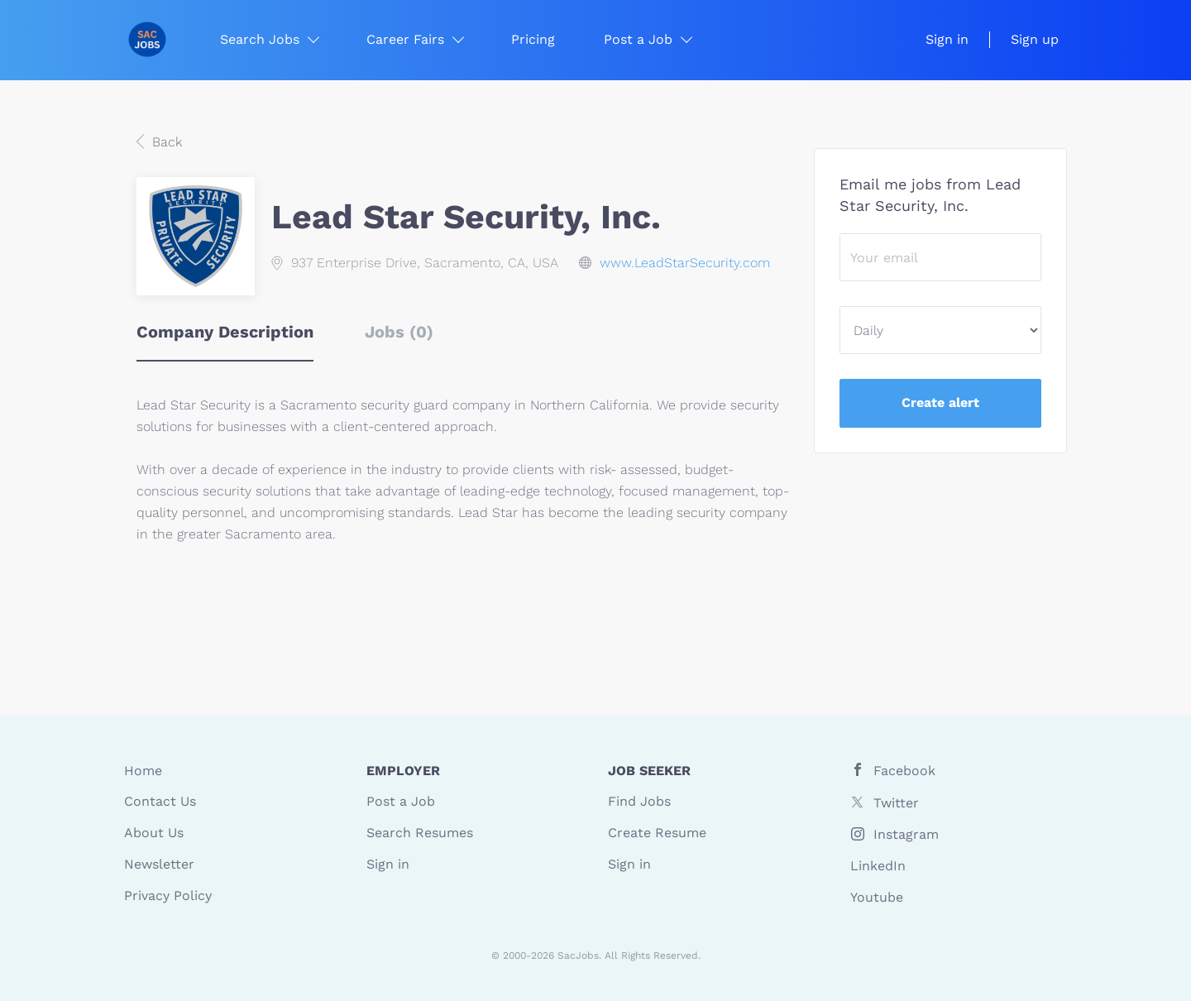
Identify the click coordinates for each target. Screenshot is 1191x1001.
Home (143, 770)
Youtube (876, 897)
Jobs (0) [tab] (399, 332)
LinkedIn (878, 866)
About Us (154, 833)
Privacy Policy (168, 895)
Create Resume (657, 833)
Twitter (896, 803)
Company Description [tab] (224, 332)
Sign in (947, 39)
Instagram (906, 834)
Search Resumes (419, 833)
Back (165, 142)
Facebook (904, 770)
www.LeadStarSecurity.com (685, 263)
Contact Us (160, 801)
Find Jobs (639, 801)
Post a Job (400, 801)
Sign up (1035, 39)
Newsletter (159, 864)
